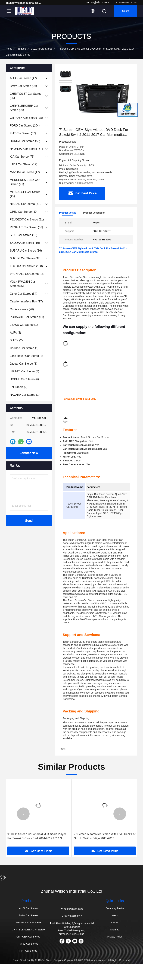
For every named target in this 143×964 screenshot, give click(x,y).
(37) (23, 133)
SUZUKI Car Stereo (41, 48)
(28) (26, 117)
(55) (25, 95)
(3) (23, 363)
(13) (23, 235)
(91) (24, 182)
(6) (24, 379)
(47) (23, 78)
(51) (22, 283)
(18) (27, 273)
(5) (24, 371)
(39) (24, 107)
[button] (23, 813)
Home (9, 48)
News (115, 915)
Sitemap (114, 929)
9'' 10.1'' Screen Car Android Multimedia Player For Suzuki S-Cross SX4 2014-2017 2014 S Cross (36, 837)
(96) (23, 85)
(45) (25, 194)
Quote (125, 11)
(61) (25, 203)
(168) (26, 266)
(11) (27, 317)
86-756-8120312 (126, 2)
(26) (22, 309)
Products (21, 48)
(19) (25, 242)
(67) (26, 148)
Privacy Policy (114, 936)
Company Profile (114, 908)
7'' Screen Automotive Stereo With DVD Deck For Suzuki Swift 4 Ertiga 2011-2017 (104, 836)
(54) (23, 293)
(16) (26, 250)
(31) (27, 219)
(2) (15, 332)
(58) (25, 141)
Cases (114, 922)
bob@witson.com (97, 2)
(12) (23, 164)
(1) (24, 348)
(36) (26, 227)
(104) (25, 125)
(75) (22, 156)
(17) (25, 172)
